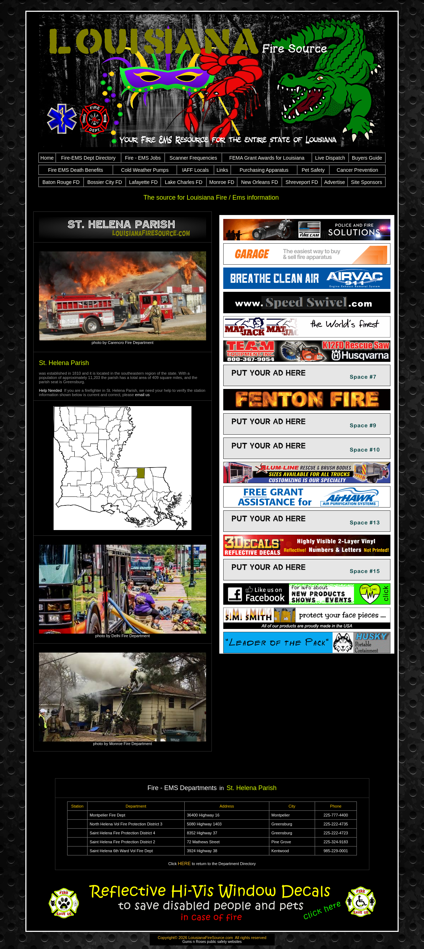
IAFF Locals (195, 170)
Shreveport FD (301, 182)
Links (222, 170)
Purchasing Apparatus (264, 170)
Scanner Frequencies (193, 158)
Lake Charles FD (183, 182)
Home (47, 158)
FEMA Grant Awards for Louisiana (267, 158)
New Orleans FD (259, 182)
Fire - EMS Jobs (143, 158)
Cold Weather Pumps (145, 170)
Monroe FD (221, 182)
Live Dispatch (330, 158)
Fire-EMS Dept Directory (88, 158)
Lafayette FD (143, 182)
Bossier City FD (105, 182)
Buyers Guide (367, 158)
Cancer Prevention (357, 170)
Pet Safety (313, 170)
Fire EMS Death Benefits (75, 170)
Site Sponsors (366, 182)
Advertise (334, 182)
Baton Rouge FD (61, 182)
